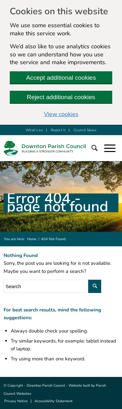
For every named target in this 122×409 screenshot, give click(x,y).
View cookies (61, 114)
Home (31, 239)
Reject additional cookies (61, 97)
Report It (58, 130)
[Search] (97, 148)
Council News (85, 130)
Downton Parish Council (46, 385)
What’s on (34, 130)
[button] (113, 148)
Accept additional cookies (61, 77)
